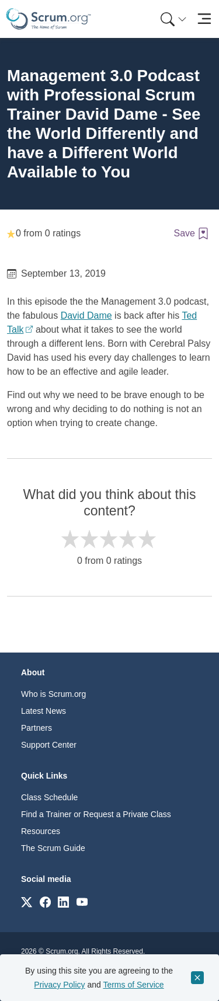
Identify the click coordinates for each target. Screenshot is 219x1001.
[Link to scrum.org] (26, 901)
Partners (36, 728)
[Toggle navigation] (204, 19)
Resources (40, 831)
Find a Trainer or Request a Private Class (96, 814)
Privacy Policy (59, 984)
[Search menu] (173, 19)
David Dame (86, 315)
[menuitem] (172, 19)
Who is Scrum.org (53, 694)
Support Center (49, 744)
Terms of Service (133, 984)
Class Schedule (49, 797)
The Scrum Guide (53, 848)
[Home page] (48, 19)
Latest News (43, 711)
